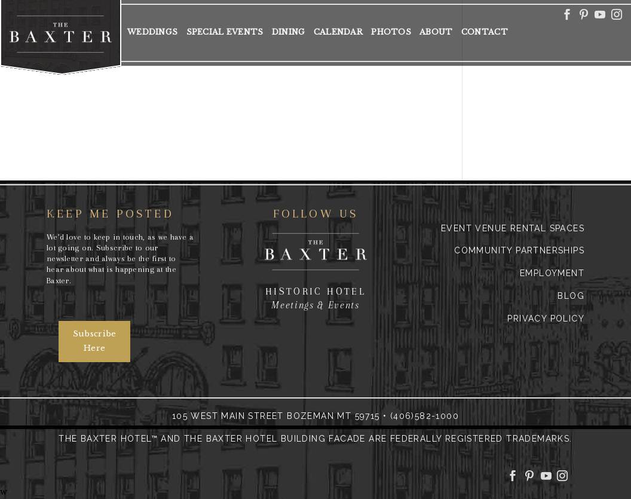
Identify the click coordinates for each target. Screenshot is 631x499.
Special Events (225, 32)
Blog (571, 296)
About (435, 32)
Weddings (152, 32)
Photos (391, 32)
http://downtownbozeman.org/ (249, 103)
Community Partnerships (519, 250)
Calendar (338, 32)
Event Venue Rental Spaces (512, 228)
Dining (288, 32)
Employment (552, 273)
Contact (484, 32)
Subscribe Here (95, 341)
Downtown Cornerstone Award (249, 77)
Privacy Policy (545, 318)
